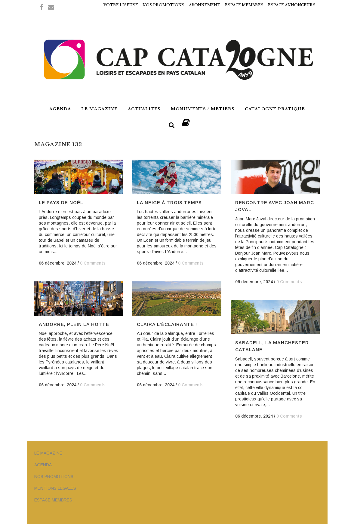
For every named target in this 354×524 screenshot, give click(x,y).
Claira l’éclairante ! (167, 324)
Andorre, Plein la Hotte (74, 324)
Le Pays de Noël (61, 202)
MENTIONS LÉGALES (55, 488)
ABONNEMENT (204, 5)
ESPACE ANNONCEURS (292, 5)
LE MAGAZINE (48, 453)
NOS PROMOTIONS (163, 5)
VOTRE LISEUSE (120, 5)
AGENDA (43, 464)
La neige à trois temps (169, 202)
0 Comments (93, 263)
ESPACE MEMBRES (244, 5)
